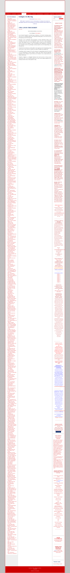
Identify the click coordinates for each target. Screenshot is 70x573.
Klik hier (54, 456)
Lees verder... (58, 431)
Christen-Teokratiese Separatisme (58, 486)
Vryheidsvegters (57, 148)
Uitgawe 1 (58, 274)
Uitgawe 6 (58, 279)
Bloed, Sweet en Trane (58, 201)
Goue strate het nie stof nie (58, 515)
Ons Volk (23, 13)
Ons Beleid (14, 13)
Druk (19, 29)
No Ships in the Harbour (58, 491)
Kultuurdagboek (38, 33)
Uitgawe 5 (58, 278)
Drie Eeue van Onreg (58, 522)
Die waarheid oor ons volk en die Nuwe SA (58, 479)
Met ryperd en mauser (58, 513)
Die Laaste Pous (58, 517)
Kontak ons (32, 570)
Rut (58, 520)
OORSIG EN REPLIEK (59, 269)
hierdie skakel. (59, 45)
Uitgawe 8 (58, 281)
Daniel (58, 495)
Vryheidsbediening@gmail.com (59, 249)
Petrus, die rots (58, 498)
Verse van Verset (58, 487)
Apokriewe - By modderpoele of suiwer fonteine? (58, 503)
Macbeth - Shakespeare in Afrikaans (58, 512)
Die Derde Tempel (58, 509)
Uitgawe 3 (58, 276)
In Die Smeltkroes (57, 179)
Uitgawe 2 (58, 275)
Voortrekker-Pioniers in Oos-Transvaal (58, 527)
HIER (61, 80)
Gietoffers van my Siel (58, 417)
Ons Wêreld (46, 13)
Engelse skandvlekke (58, 524)
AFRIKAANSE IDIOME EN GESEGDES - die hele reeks (58, 551)
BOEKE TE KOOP (58, 424)
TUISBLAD (8, 13)
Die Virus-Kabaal (59, 13)
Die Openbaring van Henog (58, 508)
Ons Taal (34, 13)
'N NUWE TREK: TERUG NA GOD (59, 362)
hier (62, 47)
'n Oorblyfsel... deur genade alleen (58, 483)
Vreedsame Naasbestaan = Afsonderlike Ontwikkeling (58, 490)
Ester (58, 501)
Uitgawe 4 (58, 277)
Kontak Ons (52, 13)
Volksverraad (56, 480)
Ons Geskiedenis (40, 13)
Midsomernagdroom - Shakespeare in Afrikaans (58, 507)
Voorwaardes (37, 570)
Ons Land (19, 13)
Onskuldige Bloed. (58, 163)
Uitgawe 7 (58, 280)
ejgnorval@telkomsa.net (58, 30)
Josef (58, 519)
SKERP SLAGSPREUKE (58, 541)
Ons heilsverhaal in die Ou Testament (58, 494)
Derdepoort (58, 516)
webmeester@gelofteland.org (59, 212)
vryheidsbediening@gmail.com (59, 386)
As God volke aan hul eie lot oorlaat (58, 476)
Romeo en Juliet (58, 499)
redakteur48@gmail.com (59, 266)
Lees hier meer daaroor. (58, 137)
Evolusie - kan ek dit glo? (58, 496)
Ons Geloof (29, 13)
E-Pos (21, 29)
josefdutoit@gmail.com (59, 358)
